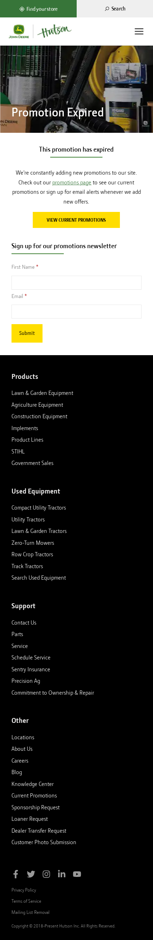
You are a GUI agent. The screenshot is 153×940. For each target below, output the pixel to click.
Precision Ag (26, 680)
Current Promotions (34, 795)
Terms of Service (26, 901)
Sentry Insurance (31, 669)
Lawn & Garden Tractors (39, 530)
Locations (23, 737)
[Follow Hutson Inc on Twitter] (31, 875)
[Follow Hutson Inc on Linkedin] (62, 875)
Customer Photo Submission (44, 842)
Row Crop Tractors (32, 554)
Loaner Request (30, 818)
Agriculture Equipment (37, 404)
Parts (17, 634)
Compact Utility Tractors (39, 507)
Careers (20, 760)
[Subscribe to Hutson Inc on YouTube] (77, 875)
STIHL (18, 451)
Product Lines (27, 439)
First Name (23, 267)
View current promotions (76, 220)
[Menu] (139, 31)
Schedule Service (31, 657)
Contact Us (24, 622)
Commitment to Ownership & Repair (53, 692)
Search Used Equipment (39, 577)
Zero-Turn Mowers (33, 542)
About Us (22, 748)
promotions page (71, 182)
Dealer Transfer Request (39, 830)
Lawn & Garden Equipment (42, 392)
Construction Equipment (39, 416)
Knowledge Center (33, 783)
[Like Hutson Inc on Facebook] (16, 875)
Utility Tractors (28, 519)
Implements (25, 428)
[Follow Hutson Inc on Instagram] (46, 875)
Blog (17, 772)
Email (17, 296)
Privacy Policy (24, 890)
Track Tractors (27, 566)
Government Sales (32, 462)
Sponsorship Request (36, 807)
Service (20, 645)
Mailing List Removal (30, 912)
